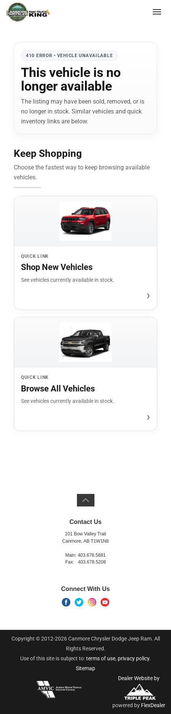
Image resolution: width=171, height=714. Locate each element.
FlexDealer (153, 705)
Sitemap (85, 668)
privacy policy (133, 658)
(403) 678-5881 (128, 11)
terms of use (100, 658)
